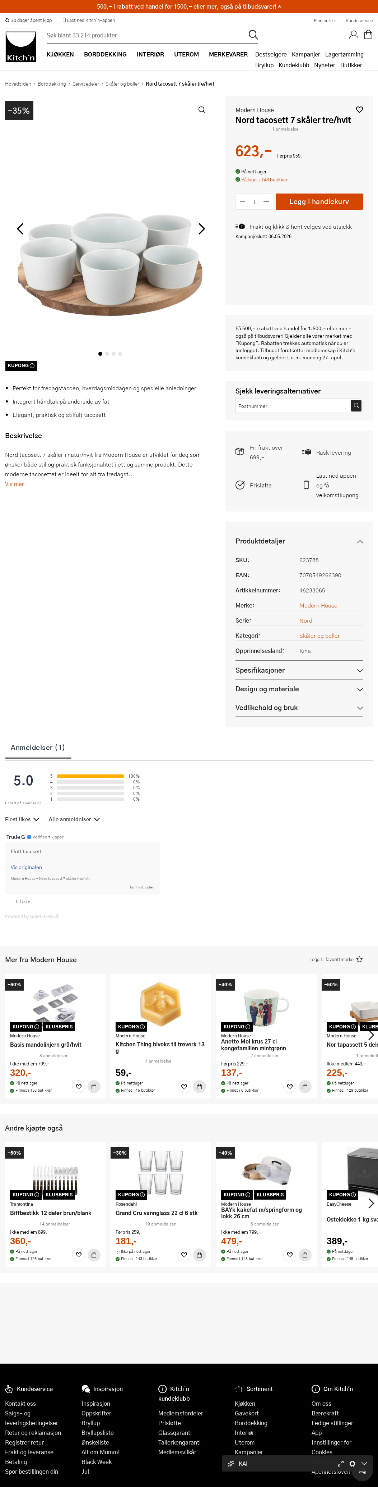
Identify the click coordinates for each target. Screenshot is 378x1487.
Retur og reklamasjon (33, 1432)
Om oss (321, 1403)
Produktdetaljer (260, 541)
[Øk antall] (266, 201)
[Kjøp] (94, 1086)
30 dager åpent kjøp (28, 20)
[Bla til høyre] (200, 228)
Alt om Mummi (100, 1452)
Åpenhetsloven (331, 1471)
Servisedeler (86, 83)
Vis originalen (26, 866)
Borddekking (52, 83)
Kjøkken (245, 1403)
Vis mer (14, 483)
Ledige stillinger (332, 1423)
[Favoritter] (78, 1086)
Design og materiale (267, 688)
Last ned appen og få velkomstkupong (337, 485)
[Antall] (254, 201)
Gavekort (247, 1413)
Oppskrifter (96, 1413)
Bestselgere (271, 54)
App (317, 1432)
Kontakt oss (20, 1403)
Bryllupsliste (97, 1432)
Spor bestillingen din (31, 1471)
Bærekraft (325, 1413)
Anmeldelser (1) (38, 747)
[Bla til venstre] (19, 228)
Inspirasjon (95, 1403)
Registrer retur (24, 1442)
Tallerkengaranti (179, 1442)
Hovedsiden (18, 83)
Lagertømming (344, 54)
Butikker (351, 65)
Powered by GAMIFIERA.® (32, 916)
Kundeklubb (294, 65)
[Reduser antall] (242, 201)
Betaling (16, 1462)
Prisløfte (261, 485)
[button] (359, 109)
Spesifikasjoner (260, 670)
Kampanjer (306, 54)
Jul (85, 1471)
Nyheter (324, 65)
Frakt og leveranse (29, 1452)
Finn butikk (325, 20)
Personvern (326, 1462)
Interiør (244, 1432)
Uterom (245, 1442)
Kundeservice (359, 20)
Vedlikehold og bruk (266, 707)
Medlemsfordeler (180, 1413)
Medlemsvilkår (177, 1452)
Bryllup (264, 65)
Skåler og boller (122, 83)
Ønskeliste (95, 1442)
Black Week (96, 1462)
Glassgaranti (175, 1432)
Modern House (254, 110)
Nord (305, 620)
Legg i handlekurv (319, 201)
